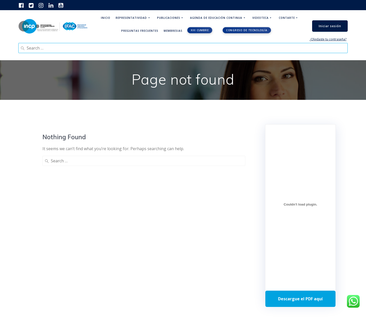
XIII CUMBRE (200, 30)
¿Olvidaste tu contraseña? (328, 39)
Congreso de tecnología (246, 30)
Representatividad (131, 18)
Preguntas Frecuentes (139, 31)
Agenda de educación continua (216, 18)
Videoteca (260, 18)
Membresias (173, 31)
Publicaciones (168, 18)
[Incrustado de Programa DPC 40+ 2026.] (300, 204)
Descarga (300, 299)
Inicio (105, 18)
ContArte (287, 18)
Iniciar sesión (330, 26)
